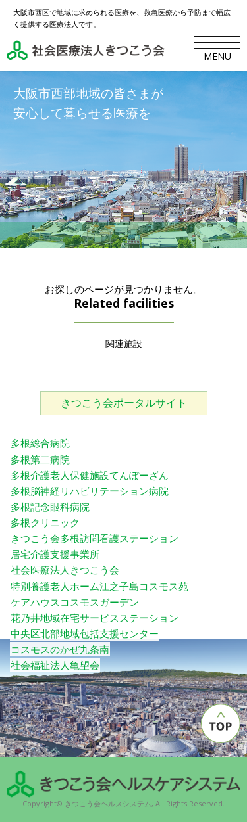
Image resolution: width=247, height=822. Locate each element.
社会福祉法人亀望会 (55, 665)
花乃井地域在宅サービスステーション (94, 617)
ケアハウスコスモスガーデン (75, 601)
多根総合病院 (40, 442)
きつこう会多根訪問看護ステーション (94, 538)
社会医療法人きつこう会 (65, 569)
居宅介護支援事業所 (55, 553)
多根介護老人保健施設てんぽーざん (90, 475)
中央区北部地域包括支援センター (85, 633)
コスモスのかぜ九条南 (60, 649)
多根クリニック (45, 522)
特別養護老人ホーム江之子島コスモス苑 (99, 586)
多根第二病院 (40, 459)
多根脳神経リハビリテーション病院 (90, 490)
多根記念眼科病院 (50, 506)
